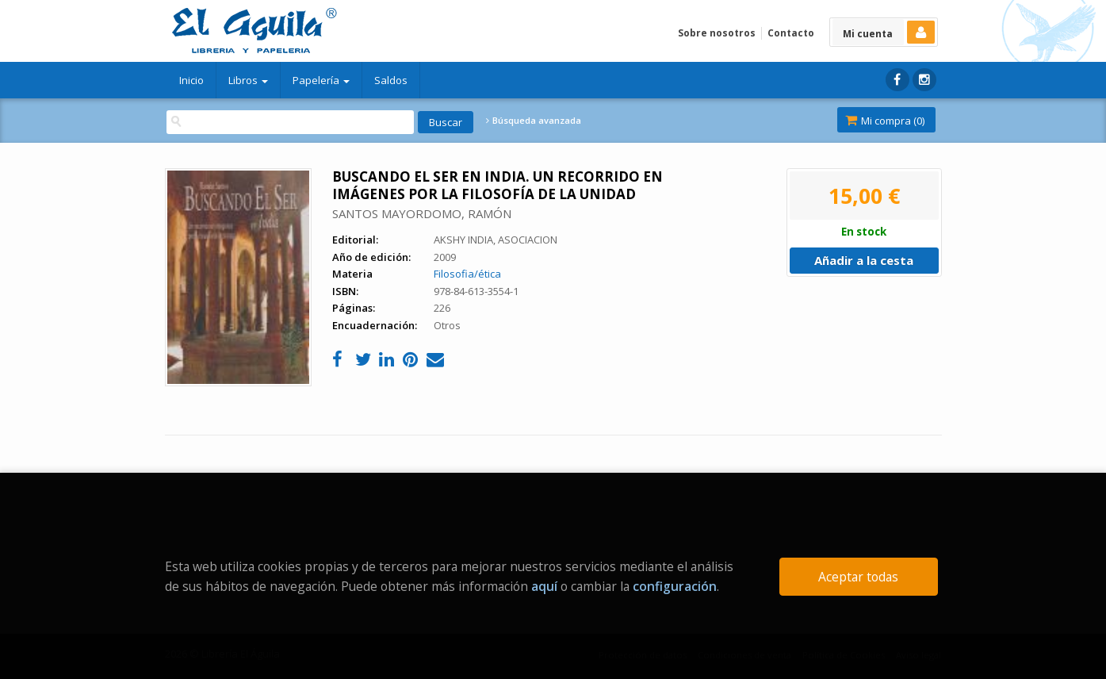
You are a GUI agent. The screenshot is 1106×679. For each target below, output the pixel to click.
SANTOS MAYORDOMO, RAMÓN (421, 213)
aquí (544, 586)
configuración (675, 586)
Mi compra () (884, 120)
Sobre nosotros (717, 33)
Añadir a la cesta (863, 260)
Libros (248, 80)
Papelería (321, 80)
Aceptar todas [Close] (858, 576)
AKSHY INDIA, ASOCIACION (495, 239)
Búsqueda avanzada (533, 120)
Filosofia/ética (467, 274)
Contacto (790, 33)
